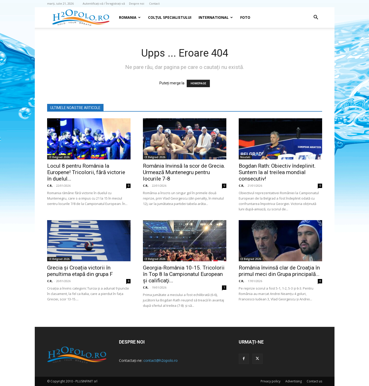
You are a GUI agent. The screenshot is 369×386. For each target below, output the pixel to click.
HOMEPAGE (198, 83)
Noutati (245, 157)
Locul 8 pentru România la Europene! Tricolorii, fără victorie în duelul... (86, 172)
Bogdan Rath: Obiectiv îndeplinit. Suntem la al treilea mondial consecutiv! (277, 172)
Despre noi (136, 3)
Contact (154, 3)
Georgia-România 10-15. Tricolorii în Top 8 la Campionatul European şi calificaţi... (184, 274)
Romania (130, 17)
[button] (316, 17)
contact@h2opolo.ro (160, 360)
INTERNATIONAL (216, 17)
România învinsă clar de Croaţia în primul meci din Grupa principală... (279, 271)
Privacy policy (270, 381)
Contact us (314, 381)
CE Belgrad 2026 (59, 157)
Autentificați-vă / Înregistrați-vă (104, 3)
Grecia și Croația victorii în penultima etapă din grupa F (80, 271)
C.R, (50, 185)
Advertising (293, 381)
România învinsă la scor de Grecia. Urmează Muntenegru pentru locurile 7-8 (184, 172)
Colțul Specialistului (169, 17)
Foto (245, 17)
